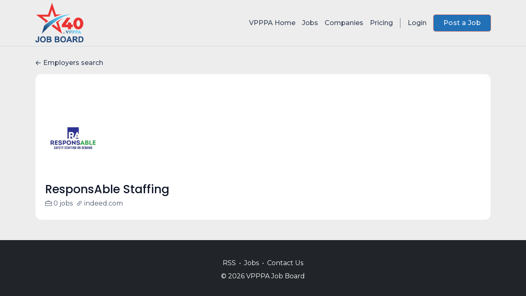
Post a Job (462, 23)
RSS (229, 263)
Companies (344, 23)
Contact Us (285, 263)
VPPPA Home (272, 23)
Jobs (310, 23)
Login (417, 23)
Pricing (381, 23)
